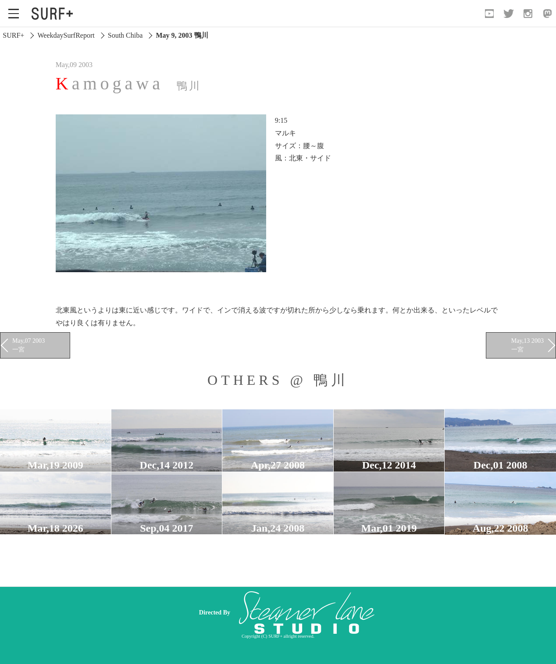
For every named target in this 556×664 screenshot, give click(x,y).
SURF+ (13, 35)
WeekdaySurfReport (65, 35)
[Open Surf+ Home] (54, 13)
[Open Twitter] (508, 13)
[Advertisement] (341, 612)
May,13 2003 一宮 (527, 345)
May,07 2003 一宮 (28, 345)
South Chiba (125, 35)
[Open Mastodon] (547, 13)
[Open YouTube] (489, 13)
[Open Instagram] (528, 13)
